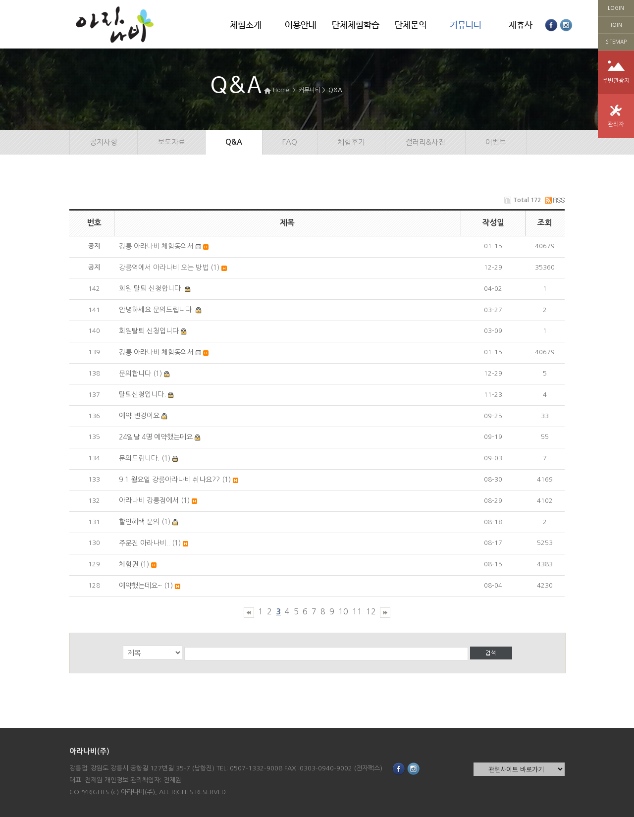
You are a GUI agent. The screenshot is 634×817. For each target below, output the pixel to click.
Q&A (335, 90)
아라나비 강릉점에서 (149, 500)
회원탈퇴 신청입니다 (149, 330)
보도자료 (171, 142)
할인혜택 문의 (139, 521)
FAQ (289, 142)
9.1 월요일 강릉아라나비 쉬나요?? (169, 479)
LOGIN (616, 7)
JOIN (616, 24)
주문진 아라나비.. (144, 543)
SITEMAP (616, 41)
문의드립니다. (139, 458)
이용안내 (301, 25)
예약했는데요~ (140, 585)
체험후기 (351, 142)
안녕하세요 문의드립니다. (156, 309)
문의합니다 (135, 373)
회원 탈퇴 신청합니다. (151, 288)
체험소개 (246, 25)
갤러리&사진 (425, 142)
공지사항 (103, 142)
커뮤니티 (465, 25)
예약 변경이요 (139, 415)
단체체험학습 (355, 25)
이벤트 (495, 142)
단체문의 (410, 25)
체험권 (128, 564)
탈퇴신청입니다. (142, 394)
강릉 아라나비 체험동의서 (156, 352)
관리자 (616, 124)
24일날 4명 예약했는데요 (156, 437)
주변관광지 (616, 81)
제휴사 (520, 25)
